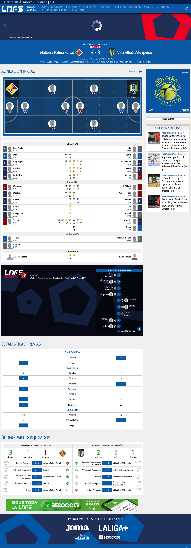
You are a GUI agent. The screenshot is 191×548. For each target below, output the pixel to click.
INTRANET (27, 2)
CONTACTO (42, 2)
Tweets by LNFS (168, 119)
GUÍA (52, 2)
